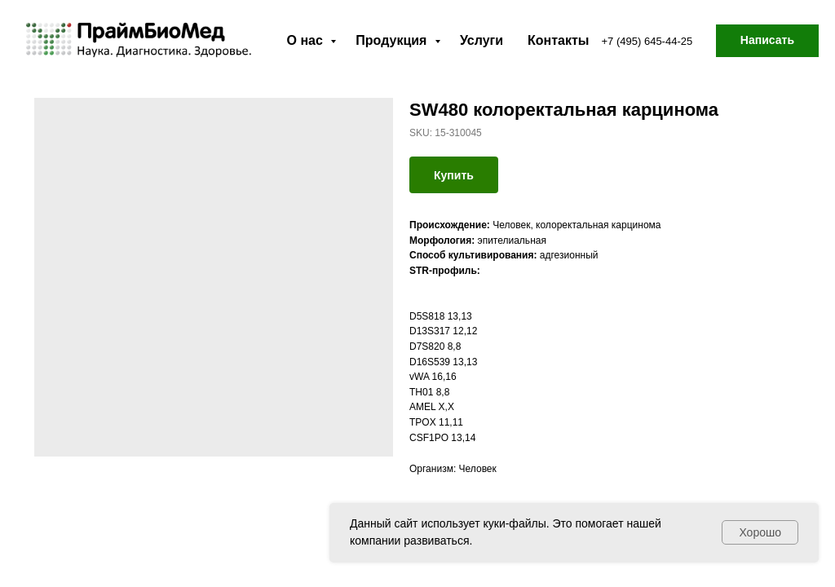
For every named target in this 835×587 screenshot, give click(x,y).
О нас (307, 40)
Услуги (481, 40)
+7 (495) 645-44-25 (647, 41)
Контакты (558, 40)
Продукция (393, 40)
